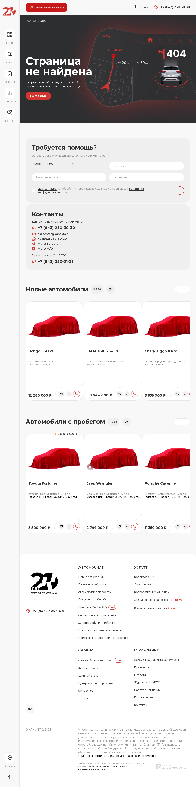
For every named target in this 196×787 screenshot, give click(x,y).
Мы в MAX (42, 249)
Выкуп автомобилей (92, 599)
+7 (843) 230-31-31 (52, 261)
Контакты (140, 705)
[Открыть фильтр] (9, 56)
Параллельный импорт (93, 584)
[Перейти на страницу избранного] (9, 75)
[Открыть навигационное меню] (9, 36)
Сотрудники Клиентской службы (156, 660)
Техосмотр (85, 698)
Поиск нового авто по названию (100, 630)
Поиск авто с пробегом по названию (103, 637)
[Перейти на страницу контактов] (9, 759)
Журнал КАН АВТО (147, 682)
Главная (31, 21)
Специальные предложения (97, 615)
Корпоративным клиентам (151, 592)
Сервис (85, 650)
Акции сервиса (88, 668)
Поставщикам (143, 697)
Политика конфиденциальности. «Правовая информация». (117, 756)
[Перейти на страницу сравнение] (9, 95)
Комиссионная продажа (155, 608)
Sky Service (85, 690)
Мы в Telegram (47, 244)
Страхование (143, 584)
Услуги (141, 567)
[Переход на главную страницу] (9, 11)
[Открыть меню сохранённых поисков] (9, 114)
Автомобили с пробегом (94, 592)
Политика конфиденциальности (106, 766)
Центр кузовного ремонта (96, 683)
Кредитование (144, 577)
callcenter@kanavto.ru (50, 234)
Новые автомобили (91, 577)
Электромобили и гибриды (96, 622)
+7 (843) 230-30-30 (53, 227)
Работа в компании (147, 690)
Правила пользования (91, 769)
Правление (141, 667)
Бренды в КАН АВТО (97, 607)
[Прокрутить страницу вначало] (9, 777)
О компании (146, 650)
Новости (140, 675)
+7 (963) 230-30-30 (49, 239)
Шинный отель (88, 675)
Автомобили (91, 567)
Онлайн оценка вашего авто (158, 600)
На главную (38, 96)
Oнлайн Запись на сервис (100, 660)
